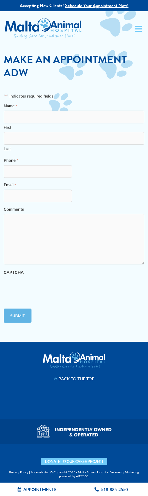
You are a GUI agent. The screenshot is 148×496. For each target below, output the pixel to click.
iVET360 (82, 476)
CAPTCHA (14, 273)
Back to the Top (74, 378)
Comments (14, 210)
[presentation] (43, 288)
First (7, 128)
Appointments (37, 489)
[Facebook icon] (36, 456)
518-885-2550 (111, 489)
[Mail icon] (121, 456)
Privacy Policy (18, 472)
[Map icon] (112, 456)
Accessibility (39, 472)
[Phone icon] (130, 456)
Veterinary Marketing (124, 472)
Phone (11, 161)
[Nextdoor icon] (18, 456)
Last (7, 149)
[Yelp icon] (27, 456)
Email (10, 186)
